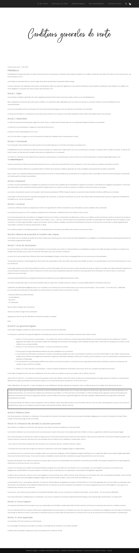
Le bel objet (42, 3)
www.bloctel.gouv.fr (16, 159)
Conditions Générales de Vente (49, 550)
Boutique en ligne (60, 3)
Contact (109, 550)
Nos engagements (96, 3)
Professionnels (78, 3)
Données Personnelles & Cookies (95, 550)
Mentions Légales (32, 550)
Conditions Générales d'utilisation (71, 550)
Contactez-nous (115, 3)
